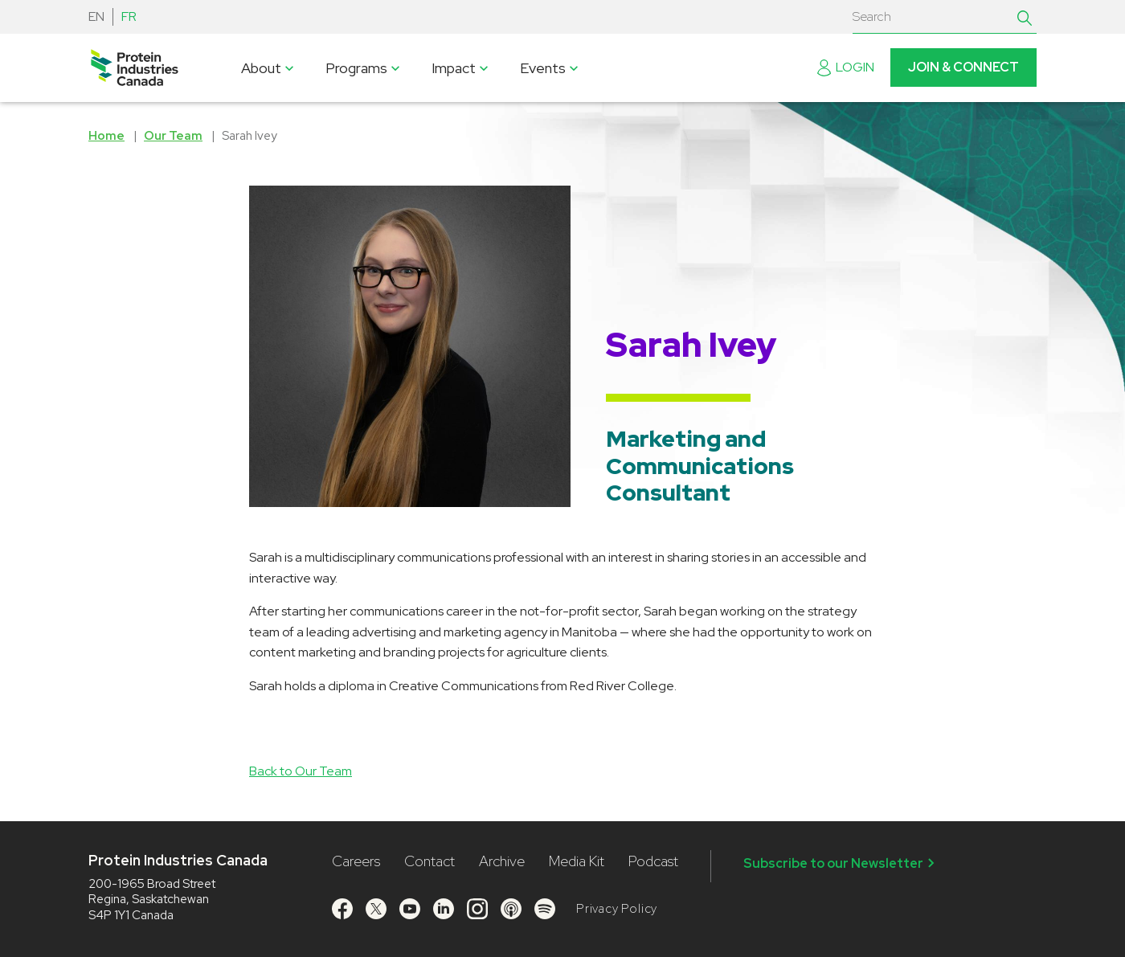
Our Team (173, 136)
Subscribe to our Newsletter (841, 863)
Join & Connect (963, 67)
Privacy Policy (616, 909)
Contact (429, 861)
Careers (356, 861)
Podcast (653, 861)
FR (129, 16)
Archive (502, 861)
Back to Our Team (300, 771)
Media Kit (576, 861)
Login (845, 67)
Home (106, 136)
